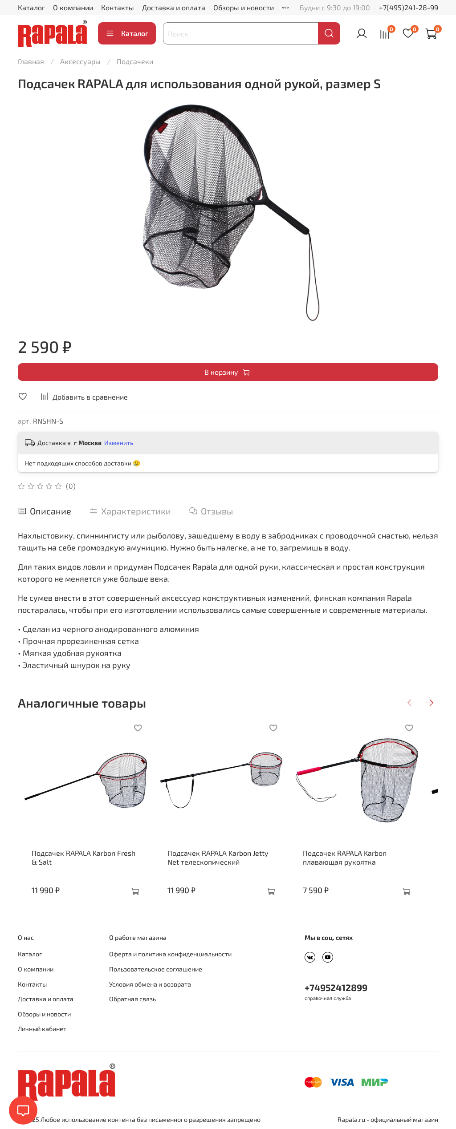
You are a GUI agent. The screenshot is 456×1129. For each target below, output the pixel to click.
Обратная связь (132, 999)
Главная (31, 61)
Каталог (31, 7)
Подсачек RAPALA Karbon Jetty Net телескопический (227, 866)
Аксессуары (80, 61)
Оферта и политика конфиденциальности (170, 954)
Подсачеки (135, 61)
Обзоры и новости (243, 7)
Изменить (118, 442)
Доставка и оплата (173, 7)
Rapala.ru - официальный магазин (388, 1119)
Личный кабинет (42, 1028)
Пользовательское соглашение (155, 969)
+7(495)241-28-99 (408, 7)
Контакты (117, 7)
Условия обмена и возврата (150, 984)
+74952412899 (336, 987)
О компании (73, 7)
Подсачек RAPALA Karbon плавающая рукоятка (356, 866)
